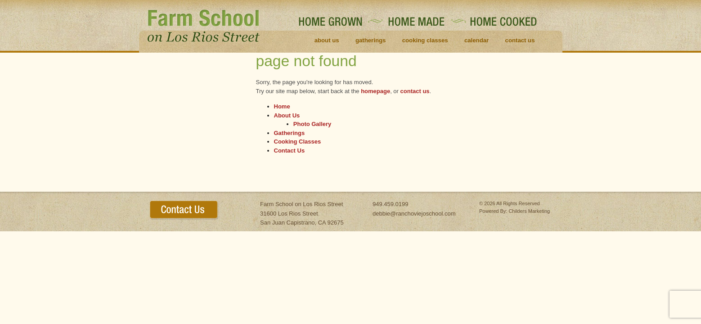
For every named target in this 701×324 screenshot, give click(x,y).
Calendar (476, 40)
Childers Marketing (529, 211)
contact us (415, 91)
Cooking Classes (425, 40)
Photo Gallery (312, 124)
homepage (375, 91)
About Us (327, 40)
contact (184, 210)
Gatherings (370, 40)
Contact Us (520, 40)
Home (282, 106)
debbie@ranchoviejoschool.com (414, 213)
